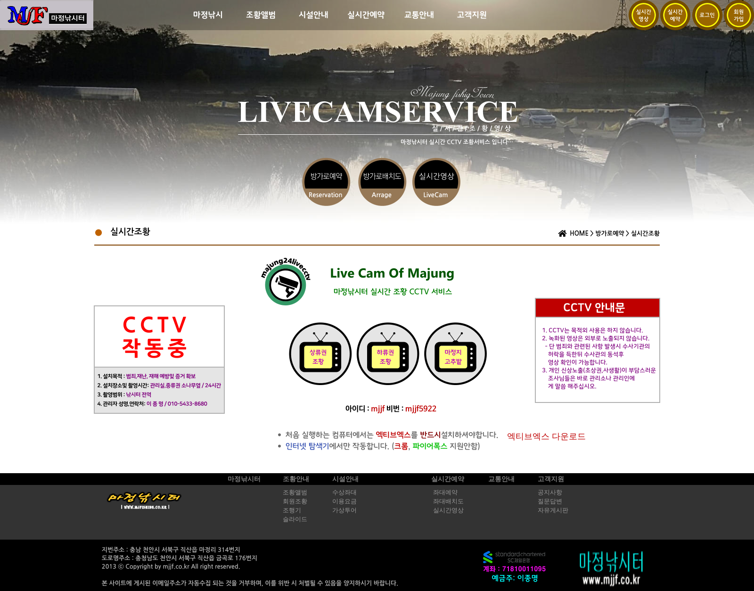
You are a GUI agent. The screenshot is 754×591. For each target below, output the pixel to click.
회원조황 (295, 501)
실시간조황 (645, 233)
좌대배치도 (448, 501)
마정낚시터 (244, 479)
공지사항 (550, 492)
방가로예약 (609, 233)
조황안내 (296, 479)
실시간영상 (448, 510)
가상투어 (344, 510)
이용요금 (344, 501)
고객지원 (551, 479)
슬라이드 (295, 519)
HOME (579, 233)
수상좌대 (344, 492)
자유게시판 (553, 510)
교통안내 (501, 479)
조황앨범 (295, 492)
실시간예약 (447, 479)
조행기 (292, 510)
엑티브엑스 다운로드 (546, 436)
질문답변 (550, 501)
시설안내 (345, 479)
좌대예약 (445, 492)
